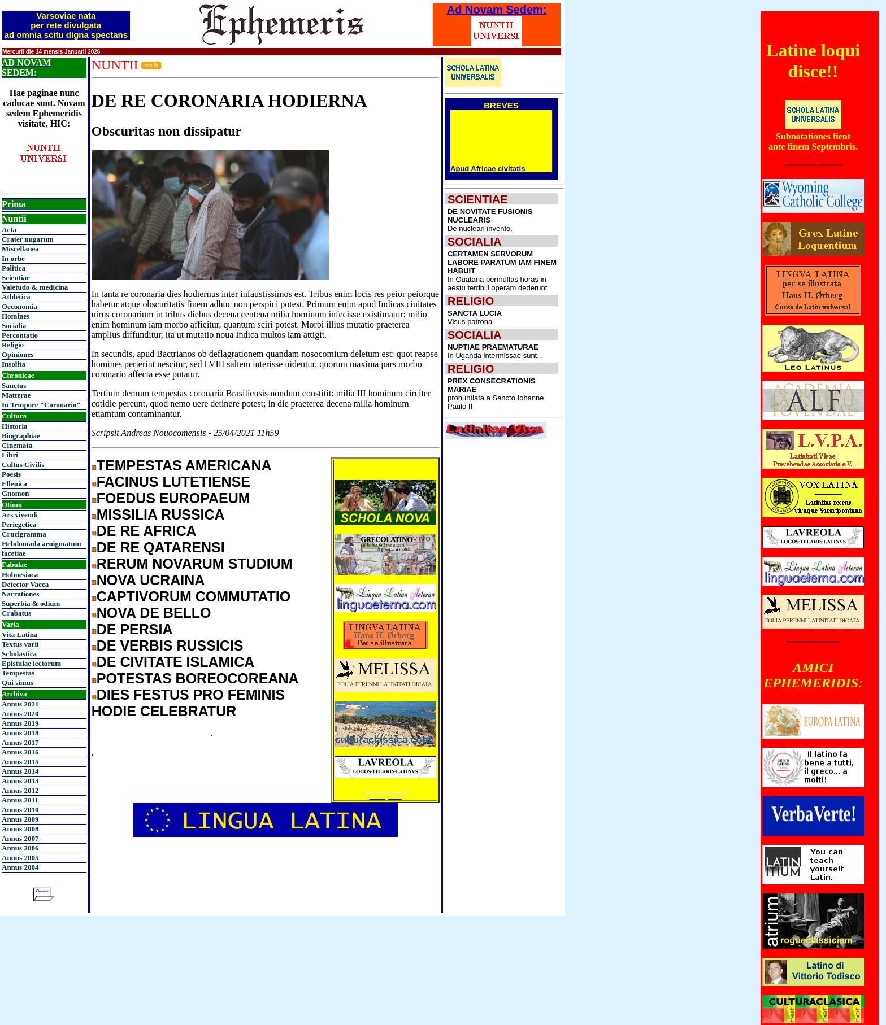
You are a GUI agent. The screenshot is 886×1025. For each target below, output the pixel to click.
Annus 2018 (20, 733)
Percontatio (20, 335)
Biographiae (21, 435)
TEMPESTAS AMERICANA (184, 465)
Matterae (16, 395)
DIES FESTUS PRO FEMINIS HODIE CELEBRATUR (188, 703)
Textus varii (20, 644)
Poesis (11, 474)
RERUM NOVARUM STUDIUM (195, 564)
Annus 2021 (20, 704)
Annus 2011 (20, 800)
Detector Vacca (25, 584)
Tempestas (18, 673)
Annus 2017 (20, 742)
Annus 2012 (20, 790)
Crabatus (16, 613)
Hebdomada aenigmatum (41, 543)
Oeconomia (19, 306)
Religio (13, 345)
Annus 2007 (20, 838)
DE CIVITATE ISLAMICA (176, 662)
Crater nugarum (28, 239)
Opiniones (17, 354)
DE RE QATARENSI (161, 547)
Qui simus (17, 682)
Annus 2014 (20, 771)
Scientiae (16, 277)
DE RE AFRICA (147, 531)
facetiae (14, 553)
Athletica (16, 297)
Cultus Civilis (23, 464)
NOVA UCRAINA (151, 580)
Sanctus (14, 385)
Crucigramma (24, 534)
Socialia (14, 325)
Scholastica (19, 653)
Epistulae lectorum (31, 663)
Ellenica (14, 483)
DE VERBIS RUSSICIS (170, 645)
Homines (15, 316)
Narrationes (20, 594)
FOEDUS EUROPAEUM (173, 498)
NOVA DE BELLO (154, 613)
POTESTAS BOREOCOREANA (198, 678)
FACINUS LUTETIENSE (173, 482)
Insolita (13, 364)
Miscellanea (20, 249)
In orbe (13, 258)
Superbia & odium (31, 603)
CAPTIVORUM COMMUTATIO (193, 596)
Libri (10, 455)
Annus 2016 (20, 752)
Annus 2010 (20, 809)
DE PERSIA (135, 629)
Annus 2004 (20, 867)
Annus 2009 (20, 819)
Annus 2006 (20, 848)
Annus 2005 (20, 857)
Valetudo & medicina (35, 287)
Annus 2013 (20, 781)
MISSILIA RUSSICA (161, 514)
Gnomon (15, 493)
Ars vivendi (20, 515)
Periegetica (19, 524)
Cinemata (17, 445)
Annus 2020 (20, 713)
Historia (15, 426)
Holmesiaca (20, 574)
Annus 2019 (20, 723)
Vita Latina (19, 634)
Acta (9, 229)
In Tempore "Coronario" (41, 404)
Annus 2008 (20, 829)
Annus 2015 (20, 761)
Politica (13, 268)
